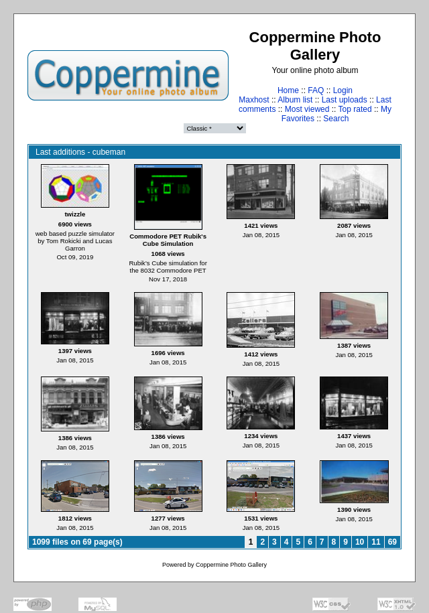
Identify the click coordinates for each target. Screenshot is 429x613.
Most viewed (307, 109)
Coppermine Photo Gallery (231, 564)
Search (336, 118)
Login (343, 90)
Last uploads (344, 100)
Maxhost (254, 100)
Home (288, 90)
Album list (295, 100)
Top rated (355, 109)
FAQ (316, 90)
